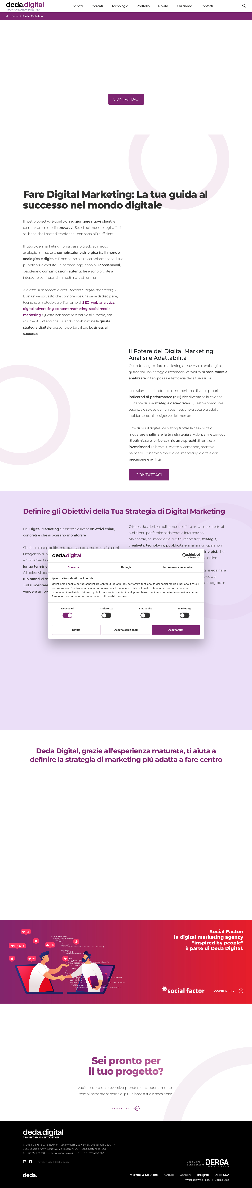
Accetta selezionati (126, 629)
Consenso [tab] (74, 567)
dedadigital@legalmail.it (61, 1153)
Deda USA (222, 1174)
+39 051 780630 (36, 1153)
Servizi (15, 16)
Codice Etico (222, 1179)
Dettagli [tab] (126, 567)
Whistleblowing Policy (197, 1179)
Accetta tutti (175, 629)
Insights (203, 1174)
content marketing (71, 309)
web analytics (102, 302)
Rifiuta (76, 629)
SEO (86, 302)
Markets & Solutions (144, 1174)
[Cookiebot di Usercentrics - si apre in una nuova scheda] (185, 555)
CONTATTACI (149, 474)
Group (169, 1174)
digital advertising (38, 309)
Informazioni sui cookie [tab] (178, 567)
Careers (185, 1174)
